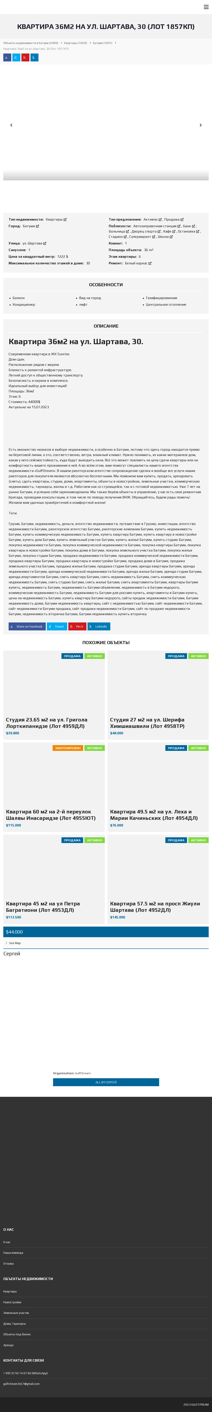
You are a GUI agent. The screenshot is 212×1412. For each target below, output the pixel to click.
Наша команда (13, 1252)
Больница (119, 231)
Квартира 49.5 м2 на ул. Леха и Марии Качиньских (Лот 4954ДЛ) (154, 815)
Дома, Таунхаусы (14, 1323)
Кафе (169, 231)
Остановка (189, 231)
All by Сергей (105, 1082)
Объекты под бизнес (17, 1334)
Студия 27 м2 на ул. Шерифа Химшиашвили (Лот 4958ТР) (147, 723)
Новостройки (12, 1302)
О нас (6, 1242)
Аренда (8, 1345)
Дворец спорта (146, 231)
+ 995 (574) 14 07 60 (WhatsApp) (25, 1373)
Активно (152, 219)
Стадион (118, 237)
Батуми (31, 226)
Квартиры (56, 219)
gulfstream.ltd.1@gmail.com (21, 1383)
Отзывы (8, 1263)
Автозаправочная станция (157, 226)
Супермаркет (142, 237)
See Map (13, 943)
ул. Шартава (34, 243)
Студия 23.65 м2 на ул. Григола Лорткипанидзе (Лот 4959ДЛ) (47, 723)
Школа (165, 237)
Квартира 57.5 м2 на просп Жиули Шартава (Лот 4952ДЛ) (155, 907)
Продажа (173, 219)
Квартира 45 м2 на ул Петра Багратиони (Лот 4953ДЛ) (43, 907)
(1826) (75, 43)
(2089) (30, 43)
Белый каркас (138, 263)
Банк (189, 226)
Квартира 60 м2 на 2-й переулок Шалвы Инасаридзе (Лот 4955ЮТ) (51, 815)
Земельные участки (16, 1313)
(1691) (102, 43)
